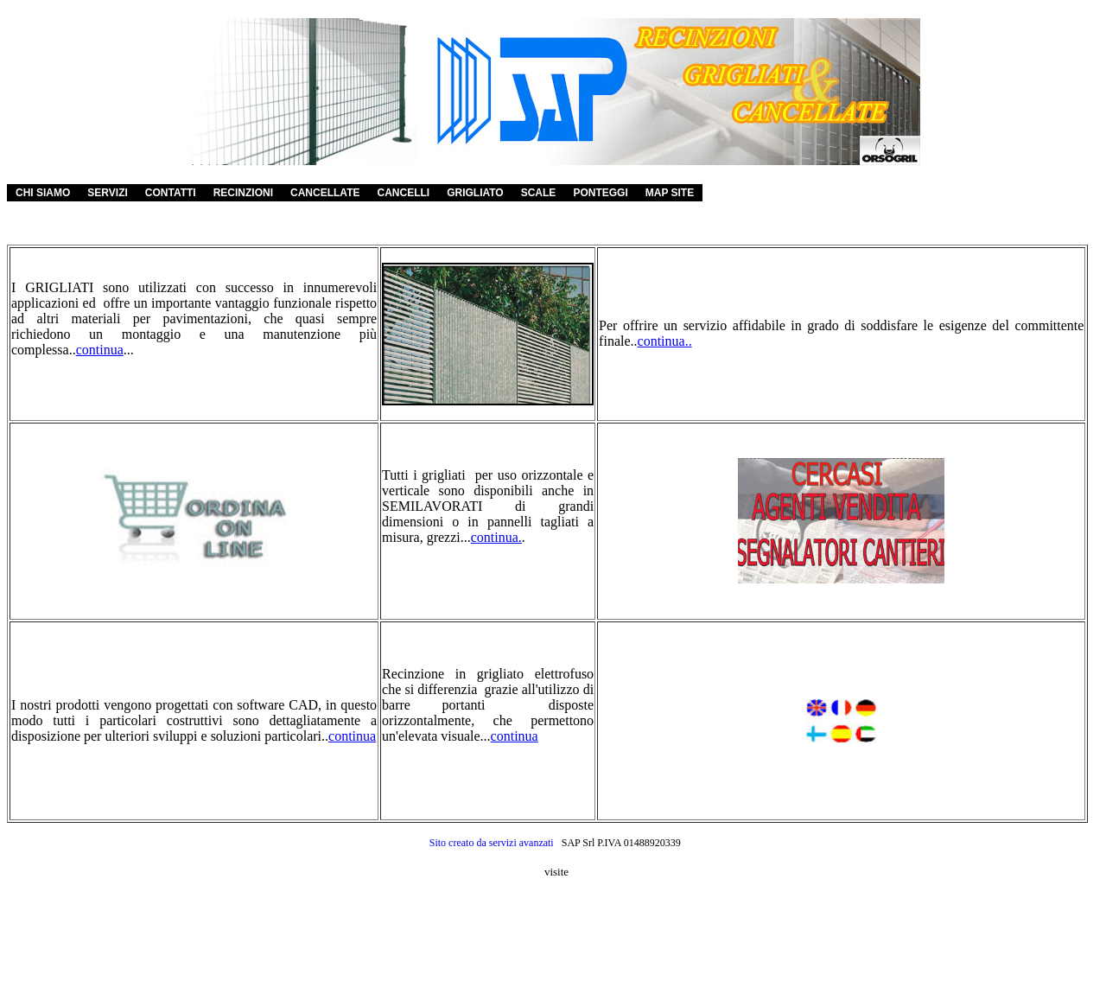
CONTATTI (170, 193)
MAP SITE (669, 193)
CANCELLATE (324, 193)
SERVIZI (107, 193)
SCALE (538, 193)
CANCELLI (403, 193)
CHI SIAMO (43, 193)
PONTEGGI (600, 193)
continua (100, 349)
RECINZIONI (243, 193)
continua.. (665, 341)
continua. (496, 537)
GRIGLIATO (475, 193)
